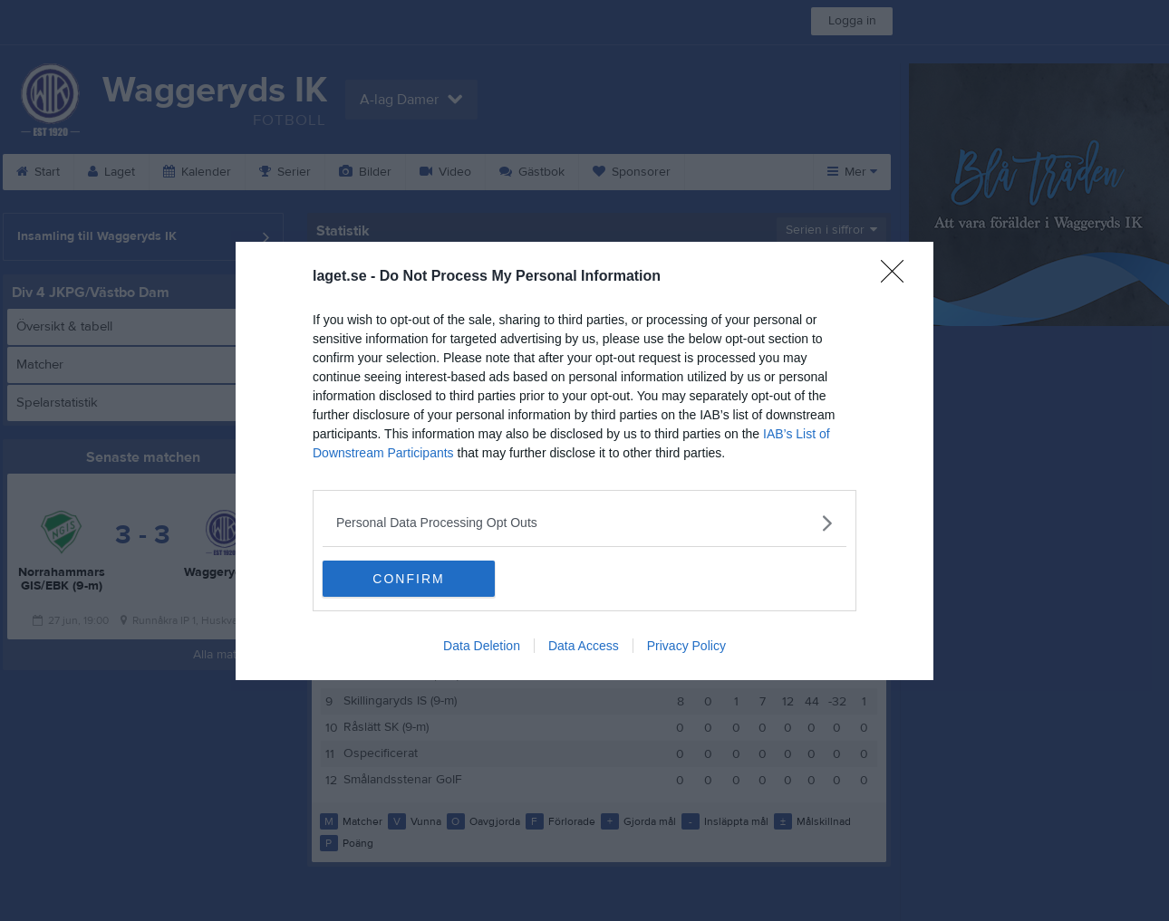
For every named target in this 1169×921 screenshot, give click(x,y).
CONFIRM (408, 578)
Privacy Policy (686, 645)
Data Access (583, 645)
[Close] (898, 277)
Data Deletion (481, 645)
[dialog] (584, 461)
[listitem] (584, 522)
